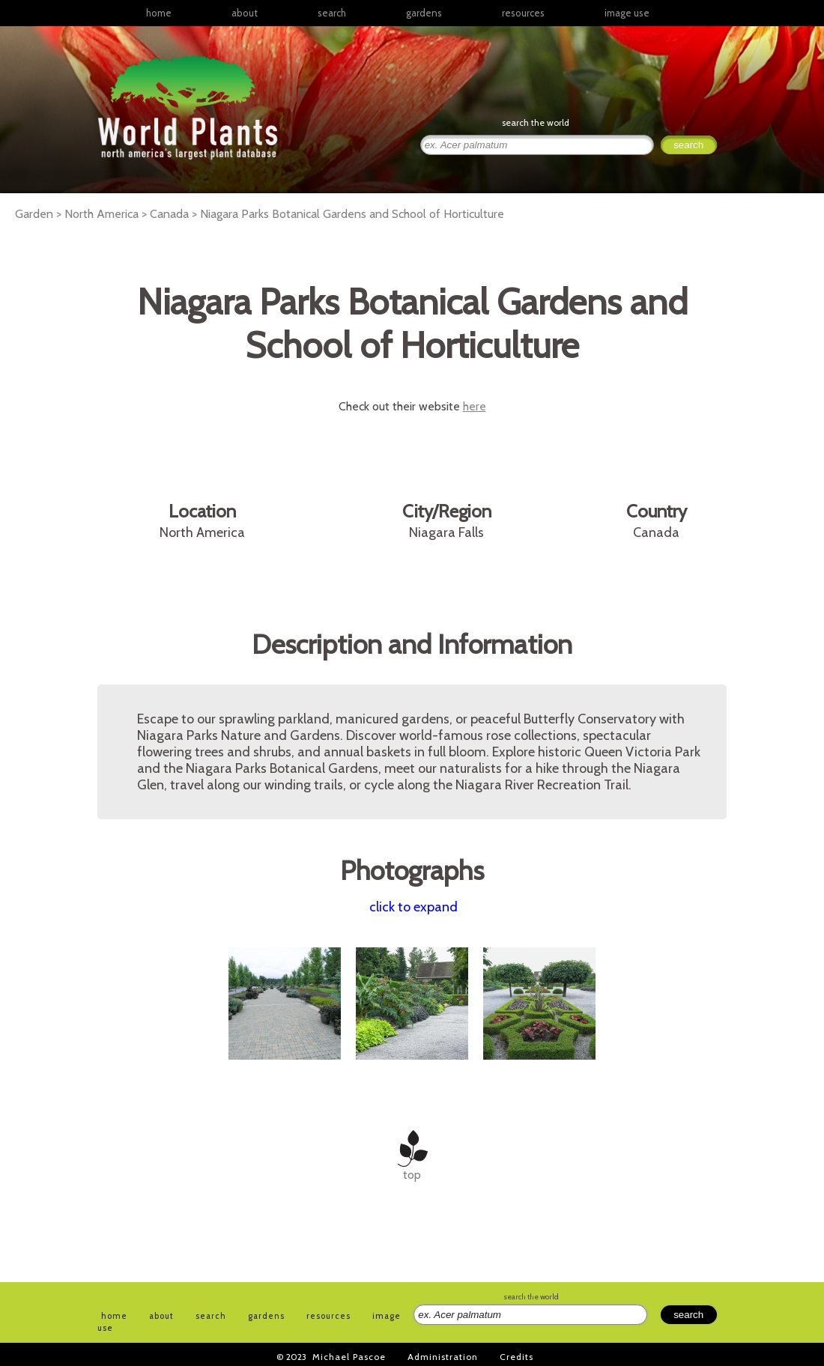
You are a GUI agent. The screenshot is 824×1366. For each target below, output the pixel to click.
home (159, 13)
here (474, 406)
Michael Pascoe (349, 1356)
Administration (443, 1356)
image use (627, 13)
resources (328, 1316)
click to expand (413, 907)
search (332, 13)
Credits (516, 1356)
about (244, 13)
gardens (424, 13)
